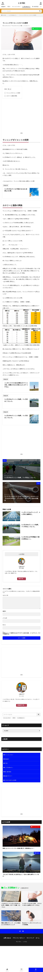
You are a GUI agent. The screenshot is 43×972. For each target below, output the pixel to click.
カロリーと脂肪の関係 (10, 96)
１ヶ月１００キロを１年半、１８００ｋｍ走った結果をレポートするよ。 (32, 904)
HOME (4, 15)
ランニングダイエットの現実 (12, 93)
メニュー (21, 969)
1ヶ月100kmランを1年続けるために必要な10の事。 (15, 190)
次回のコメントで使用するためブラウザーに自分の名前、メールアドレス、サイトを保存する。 (21, 633)
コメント (5, 595)
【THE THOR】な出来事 (10, 780)
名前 (4, 611)
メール (5, 618)
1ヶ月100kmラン (26, 6)
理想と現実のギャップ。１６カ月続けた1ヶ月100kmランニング (11, 923)
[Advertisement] (21, 115)
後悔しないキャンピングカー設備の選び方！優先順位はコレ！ (18, 848)
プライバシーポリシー (19, 938)
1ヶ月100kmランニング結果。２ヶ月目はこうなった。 (16, 400)
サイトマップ (30, 938)
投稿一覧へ (21, 578)
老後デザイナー (8, 776)
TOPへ (36, 969)
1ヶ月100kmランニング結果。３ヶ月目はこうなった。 (16, 416)
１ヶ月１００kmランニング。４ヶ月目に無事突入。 (30, 513)
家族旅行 (3, 6)
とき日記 (21, 3)
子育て (8, 6)
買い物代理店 (35, 6)
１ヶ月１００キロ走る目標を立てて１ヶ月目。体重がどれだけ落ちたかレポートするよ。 (16, 384)
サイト (4, 624)
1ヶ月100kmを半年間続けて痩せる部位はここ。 (30, 538)
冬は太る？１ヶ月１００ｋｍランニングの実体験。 (32, 923)
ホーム (37, 938)
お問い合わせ (7, 938)
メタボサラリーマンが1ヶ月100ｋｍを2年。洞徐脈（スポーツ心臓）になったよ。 (10, 905)
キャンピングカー (16, 6)
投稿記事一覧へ (21, 705)
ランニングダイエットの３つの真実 (27, 15)
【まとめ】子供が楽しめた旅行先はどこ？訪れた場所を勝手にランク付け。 (21, 875)
